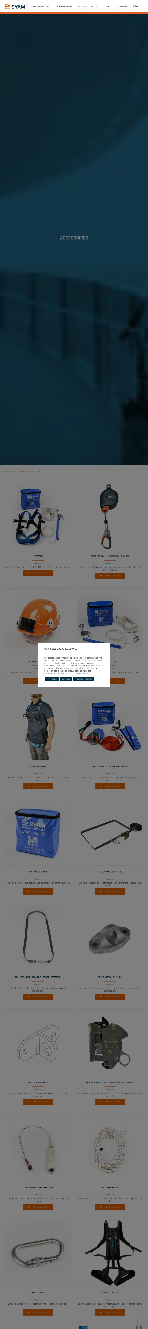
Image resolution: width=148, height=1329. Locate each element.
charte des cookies (80, 673)
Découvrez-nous (64, 6)
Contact (109, 6)
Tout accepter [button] (52, 679)
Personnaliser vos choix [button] (83, 679)
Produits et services (88, 6)
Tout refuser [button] (65, 679)
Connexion (121, 6)
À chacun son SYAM (39, 6)
